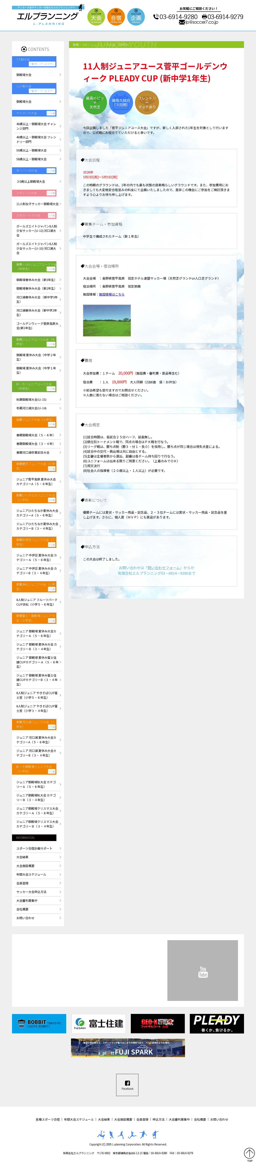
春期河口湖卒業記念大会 (32, 452)
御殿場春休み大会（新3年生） (36, 280)
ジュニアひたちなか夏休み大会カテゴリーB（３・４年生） (37, 526)
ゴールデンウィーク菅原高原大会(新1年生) (37, 325)
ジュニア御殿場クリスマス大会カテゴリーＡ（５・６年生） (37, 810)
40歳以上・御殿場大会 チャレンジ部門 (36, 126)
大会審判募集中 (26, 900)
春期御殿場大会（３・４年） (35, 443)
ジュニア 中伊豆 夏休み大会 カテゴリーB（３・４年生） (36, 570)
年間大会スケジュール (31, 874)
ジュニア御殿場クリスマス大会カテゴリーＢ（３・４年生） (37, 823)
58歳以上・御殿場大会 (31, 159)
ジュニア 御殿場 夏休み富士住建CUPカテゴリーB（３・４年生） (37, 679)
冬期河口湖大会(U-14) (31, 408)
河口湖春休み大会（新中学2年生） (36, 312)
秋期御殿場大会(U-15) (31, 399)
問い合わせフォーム (164, 567)
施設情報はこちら (112, 294)
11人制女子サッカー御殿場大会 (37, 204)
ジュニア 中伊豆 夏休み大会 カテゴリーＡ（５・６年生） (36, 557)
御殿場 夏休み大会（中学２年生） (36, 357)
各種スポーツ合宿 (48, 1119)
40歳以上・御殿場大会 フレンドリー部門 (36, 139)
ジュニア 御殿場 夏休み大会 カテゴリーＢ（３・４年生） (36, 646)
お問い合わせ (25, 918)
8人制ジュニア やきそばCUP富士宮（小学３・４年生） (37, 708)
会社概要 (22, 909)
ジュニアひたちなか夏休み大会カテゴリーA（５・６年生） (37, 512)
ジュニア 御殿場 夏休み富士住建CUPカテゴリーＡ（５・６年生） (37, 662)
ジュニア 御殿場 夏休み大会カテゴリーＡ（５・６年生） (36, 633)
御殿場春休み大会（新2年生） (36, 288)
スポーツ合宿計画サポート (34, 848)
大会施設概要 (25, 866)
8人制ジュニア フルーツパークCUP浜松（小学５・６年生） (36, 602)
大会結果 (22, 857)
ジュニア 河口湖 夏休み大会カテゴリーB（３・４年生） (36, 752)
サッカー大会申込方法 (31, 892)
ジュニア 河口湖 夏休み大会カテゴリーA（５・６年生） (36, 739)
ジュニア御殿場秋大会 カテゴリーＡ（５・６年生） (36, 784)
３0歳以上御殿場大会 (30, 181)
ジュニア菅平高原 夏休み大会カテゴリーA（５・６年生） (36, 481)
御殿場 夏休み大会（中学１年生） (36, 370)
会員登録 (22, 883)
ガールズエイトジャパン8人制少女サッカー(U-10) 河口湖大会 (36, 248)
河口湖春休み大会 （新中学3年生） (37, 299)
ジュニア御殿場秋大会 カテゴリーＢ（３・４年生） (36, 797)
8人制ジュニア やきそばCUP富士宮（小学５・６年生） (37, 695)
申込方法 (159, 1119)
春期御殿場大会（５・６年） (35, 435)
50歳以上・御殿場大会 (31, 150)
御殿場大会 (23, 75)
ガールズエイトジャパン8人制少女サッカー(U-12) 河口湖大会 (36, 230)
